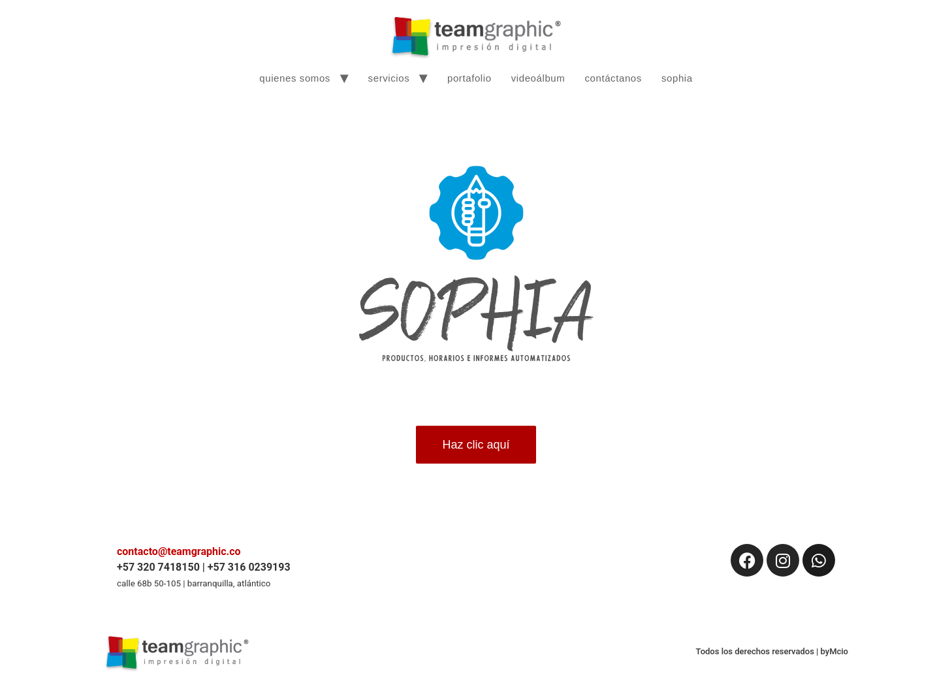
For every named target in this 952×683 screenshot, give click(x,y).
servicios (389, 78)
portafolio (469, 78)
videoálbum (538, 78)
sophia (677, 78)
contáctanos (613, 78)
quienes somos (294, 78)
